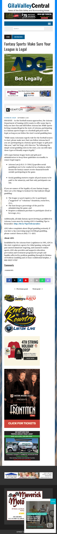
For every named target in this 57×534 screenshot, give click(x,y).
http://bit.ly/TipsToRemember (27, 223)
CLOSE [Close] (53, 501)
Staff (14, 118)
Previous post (21, 289)
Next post (37, 289)
